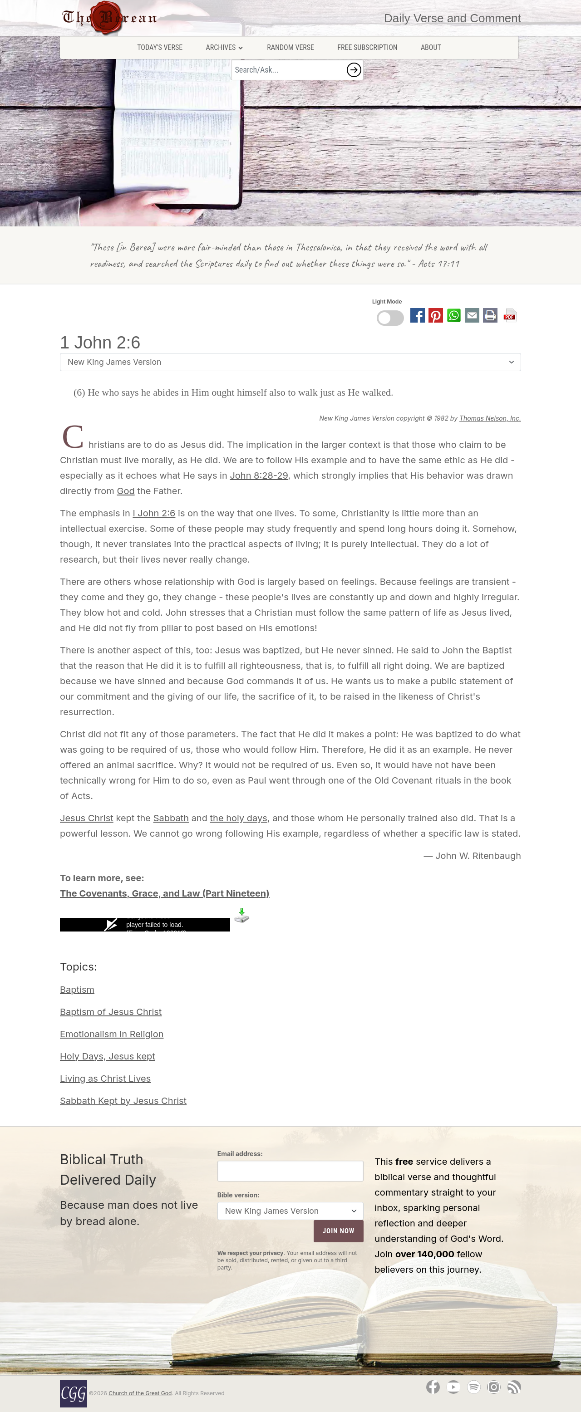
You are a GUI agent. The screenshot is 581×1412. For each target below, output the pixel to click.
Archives (225, 47)
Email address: (240, 1153)
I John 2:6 (154, 513)
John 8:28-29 (259, 475)
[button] (354, 70)
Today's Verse (159, 47)
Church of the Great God (140, 1393)
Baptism (77, 989)
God (125, 490)
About (431, 47)
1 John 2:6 (100, 342)
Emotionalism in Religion (111, 1034)
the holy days (238, 818)
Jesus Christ (86, 818)
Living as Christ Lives (105, 1078)
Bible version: (238, 1195)
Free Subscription (367, 47)
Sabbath (171, 818)
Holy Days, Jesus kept (107, 1056)
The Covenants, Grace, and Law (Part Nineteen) (165, 893)
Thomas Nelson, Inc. (490, 418)
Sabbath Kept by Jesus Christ (123, 1100)
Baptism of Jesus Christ (111, 1011)
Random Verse (290, 47)
